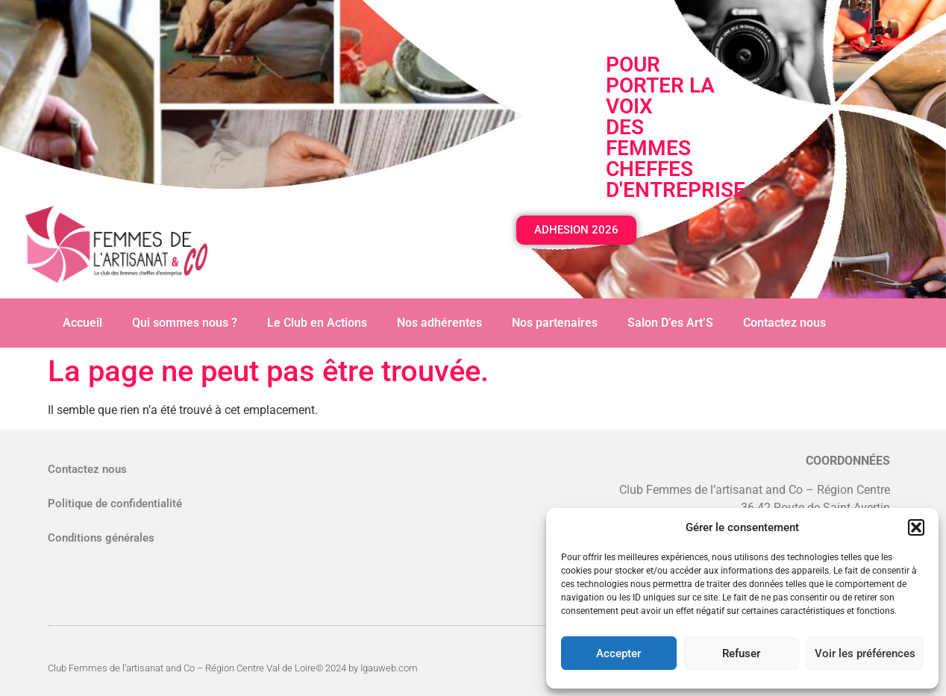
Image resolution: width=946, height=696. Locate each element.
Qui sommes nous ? (184, 323)
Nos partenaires (555, 323)
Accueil (82, 323)
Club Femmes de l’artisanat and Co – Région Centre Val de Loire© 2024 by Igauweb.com (233, 668)
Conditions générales (101, 538)
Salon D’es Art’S (670, 323)
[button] (916, 527)
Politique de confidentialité (115, 503)
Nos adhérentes (439, 323)
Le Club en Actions (317, 323)
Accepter (618, 653)
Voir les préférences (865, 653)
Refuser (741, 653)
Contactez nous (784, 323)
